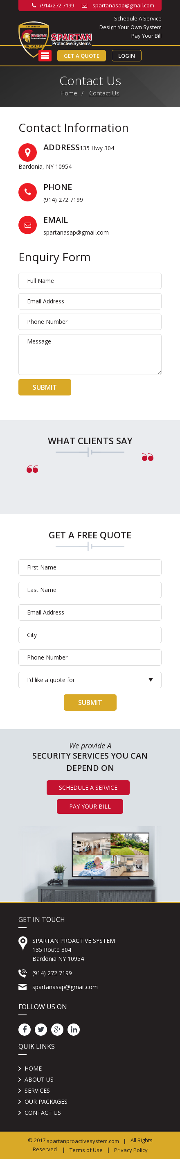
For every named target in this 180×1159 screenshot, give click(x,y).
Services (37, 1090)
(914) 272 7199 (53, 5)
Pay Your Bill (146, 35)
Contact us (43, 1112)
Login (126, 55)
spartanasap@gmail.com (118, 5)
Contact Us (104, 93)
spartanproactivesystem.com (83, 1141)
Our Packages (46, 1101)
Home (69, 93)
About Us (39, 1079)
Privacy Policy (131, 1149)
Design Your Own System (130, 27)
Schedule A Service (138, 18)
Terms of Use (86, 1149)
